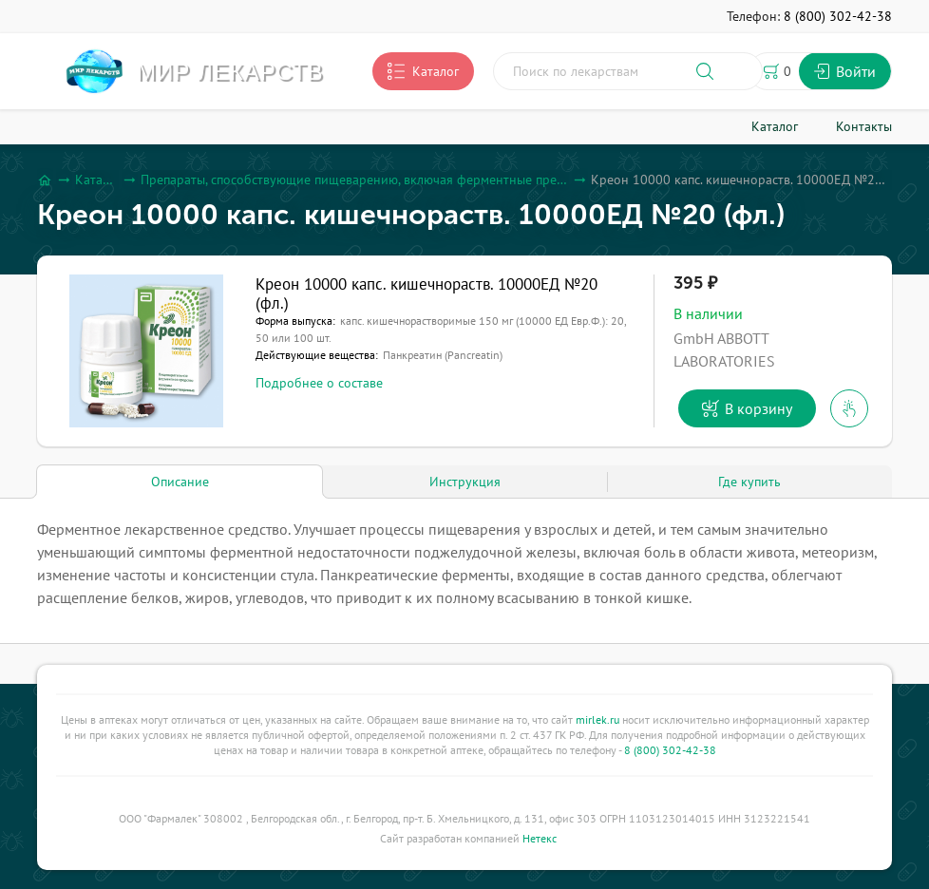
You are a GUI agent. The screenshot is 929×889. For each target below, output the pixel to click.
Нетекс (539, 838)
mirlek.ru (597, 719)
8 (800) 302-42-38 (670, 750)
